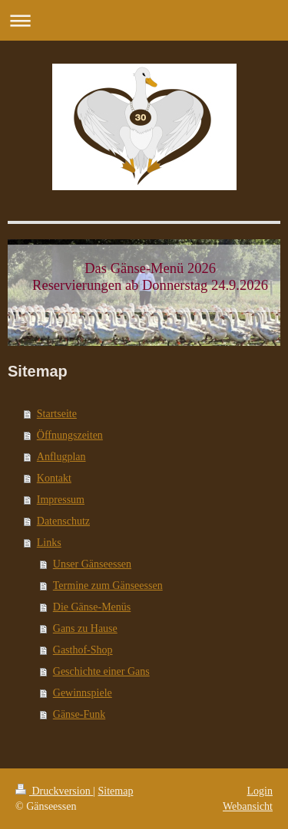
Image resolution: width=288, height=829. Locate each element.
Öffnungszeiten (70, 435)
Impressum (60, 499)
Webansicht (248, 806)
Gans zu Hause (85, 628)
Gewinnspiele (82, 693)
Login (260, 791)
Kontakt (54, 478)
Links (49, 542)
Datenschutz (63, 521)
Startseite (57, 413)
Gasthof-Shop (83, 650)
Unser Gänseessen (92, 564)
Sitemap (116, 791)
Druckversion (54, 791)
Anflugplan (61, 456)
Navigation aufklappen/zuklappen (144, 20)
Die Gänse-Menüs (92, 607)
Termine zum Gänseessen (108, 585)
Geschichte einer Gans (101, 671)
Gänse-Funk (79, 714)
